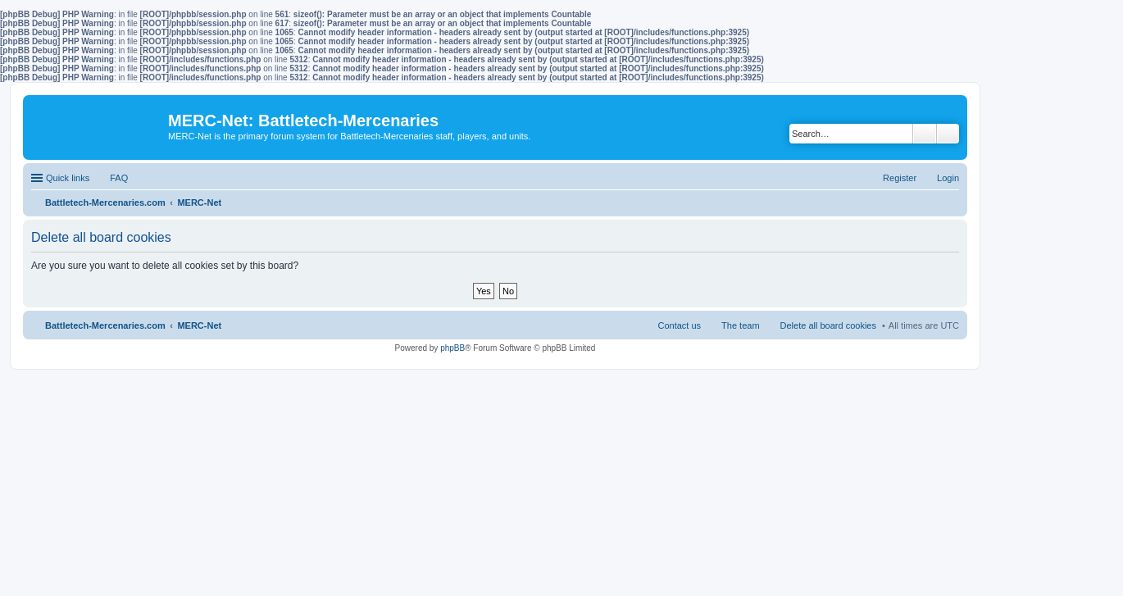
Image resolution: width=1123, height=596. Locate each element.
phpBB (452, 348)
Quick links (67, 178)
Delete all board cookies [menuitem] (828, 325)
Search (924, 133)
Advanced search (948, 133)
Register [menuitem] (899, 178)
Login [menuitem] (948, 178)
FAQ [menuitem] (119, 178)
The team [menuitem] (740, 325)
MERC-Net (199, 325)
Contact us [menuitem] (679, 325)
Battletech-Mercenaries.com (105, 325)
